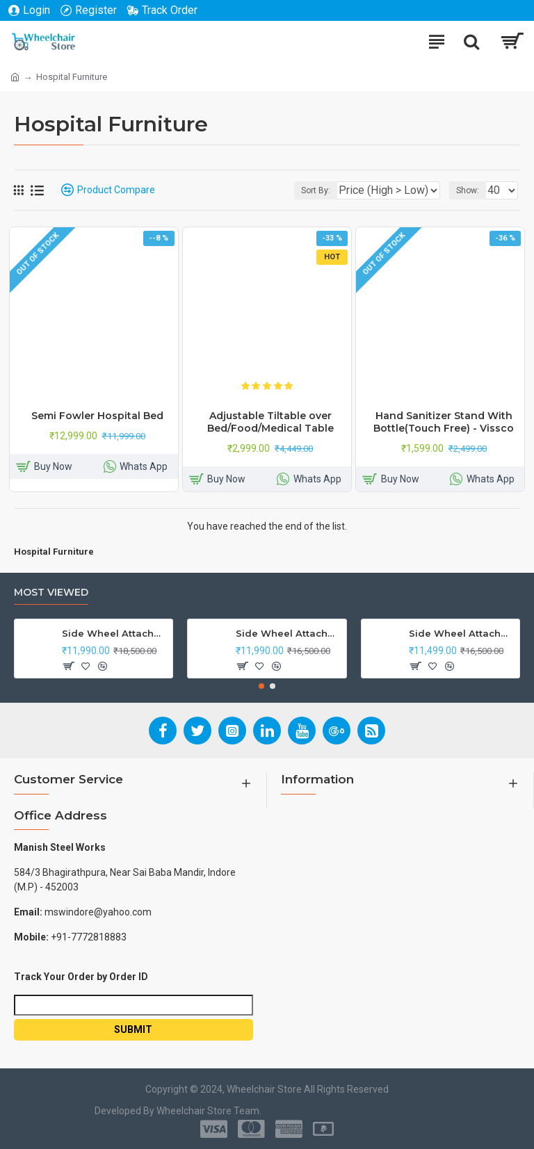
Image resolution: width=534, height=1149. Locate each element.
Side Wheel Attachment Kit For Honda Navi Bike (288, 633)
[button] (261, 686)
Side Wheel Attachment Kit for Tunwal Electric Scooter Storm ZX (462, 633)
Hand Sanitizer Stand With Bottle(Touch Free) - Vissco (443, 421)
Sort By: (315, 190)
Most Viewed (51, 592)
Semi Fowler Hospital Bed (97, 415)
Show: (467, 190)
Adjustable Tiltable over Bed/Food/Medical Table (270, 421)
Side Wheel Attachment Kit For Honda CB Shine (115, 633)
